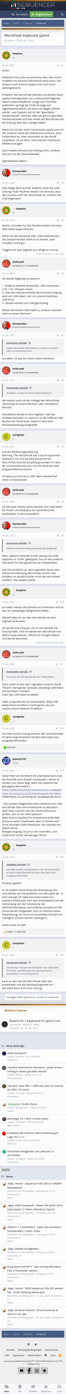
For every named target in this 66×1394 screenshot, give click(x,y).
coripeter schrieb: (16, 864)
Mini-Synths (13, 1125)
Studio (10, 1111)
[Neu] (56, 14)
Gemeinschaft (14, 1078)
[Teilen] (58, 65)
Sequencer (12, 1161)
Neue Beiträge (15, 1046)
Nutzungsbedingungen (30, 1349)
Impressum (18, 1355)
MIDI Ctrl (11, 1143)
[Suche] (62, 14)
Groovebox (13, 1096)
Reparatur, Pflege (30, 1024)
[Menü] (5, 14)
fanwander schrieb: (17, 387)
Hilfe (7, 1355)
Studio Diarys (22, 1104)
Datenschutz (51, 1349)
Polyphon (12, 1059)
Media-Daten (34, 1355)
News (9, 1176)
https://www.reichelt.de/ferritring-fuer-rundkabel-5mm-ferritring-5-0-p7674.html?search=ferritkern (32, 791)
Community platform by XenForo (30, 1361)
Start (53, 1355)
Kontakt (11, 1349)
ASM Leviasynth (16, 1053)
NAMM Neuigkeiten (23, 1248)
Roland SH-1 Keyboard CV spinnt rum (34, 1021)
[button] (28, 1344)
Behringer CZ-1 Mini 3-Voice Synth (27, 1118)
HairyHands (15, 1024)
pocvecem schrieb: (16, 342)
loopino (11, 40)
